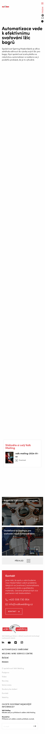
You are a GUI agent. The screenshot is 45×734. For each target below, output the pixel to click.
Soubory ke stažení (9, 689)
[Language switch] (42, 16)
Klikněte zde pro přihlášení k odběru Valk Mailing (18, 712)
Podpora (5, 672)
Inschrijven (34, 726)
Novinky (5, 680)
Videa (4, 676)
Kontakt (12, 611)
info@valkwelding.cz (21, 604)
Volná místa (6, 685)
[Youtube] (9, 642)
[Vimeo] (15, 642)
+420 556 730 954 (19, 599)
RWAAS (5, 662)
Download (22, 460)
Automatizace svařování (15, 649)
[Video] (42, 21)
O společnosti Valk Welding (13, 668)
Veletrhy (5, 697)
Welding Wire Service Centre (17, 653)
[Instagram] (22, 642)
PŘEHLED (19, 560)
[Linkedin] (3, 642)
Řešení (5, 657)
